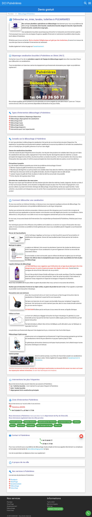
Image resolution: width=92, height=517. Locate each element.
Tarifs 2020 (51, 502)
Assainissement (16, 484)
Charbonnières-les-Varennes (47, 422)
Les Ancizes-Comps (65, 422)
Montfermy (21, 425)
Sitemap (50, 506)
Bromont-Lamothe (15, 422)
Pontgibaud (30, 425)
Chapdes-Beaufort (30, 422)
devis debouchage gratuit (35, 449)
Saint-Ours (58, 425)
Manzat (12, 425)
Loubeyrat (77, 422)
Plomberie (14, 480)
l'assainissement (38, 46)
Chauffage (14, 482)
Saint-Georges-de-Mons (44, 425)
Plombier (11, 14)
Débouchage (15, 486)
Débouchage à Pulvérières (26, 14)
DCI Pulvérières (11, 3)
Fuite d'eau (14, 488)
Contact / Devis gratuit (55, 509)
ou (28, 410)
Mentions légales (52, 504)
